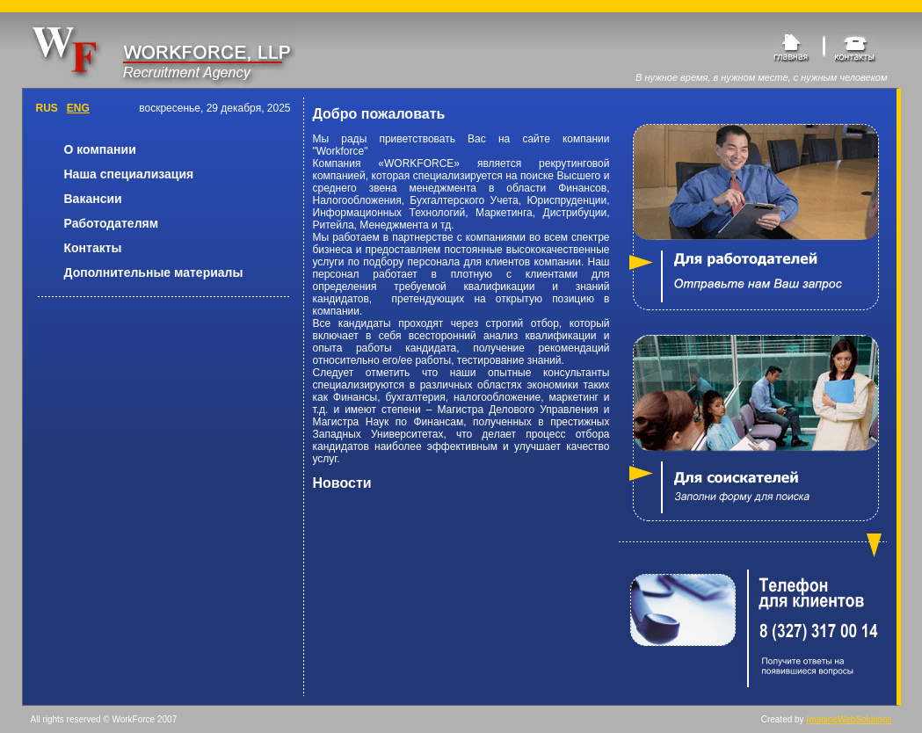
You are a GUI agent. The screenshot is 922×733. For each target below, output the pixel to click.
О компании (100, 149)
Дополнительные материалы (153, 272)
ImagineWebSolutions (848, 719)
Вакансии (93, 199)
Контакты (93, 248)
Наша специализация (129, 174)
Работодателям (111, 223)
